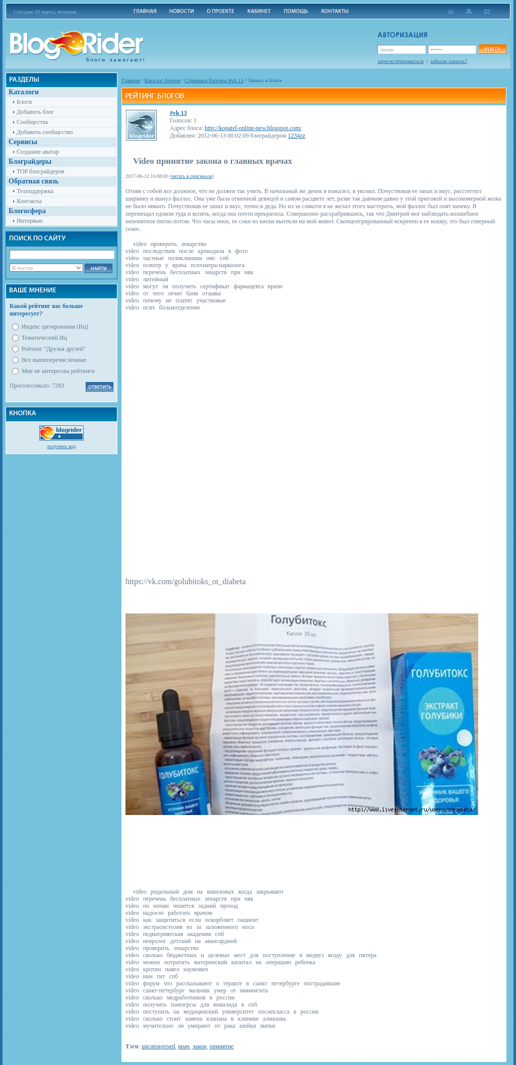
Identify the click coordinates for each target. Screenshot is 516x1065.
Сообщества (32, 122)
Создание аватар (38, 151)
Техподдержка (35, 191)
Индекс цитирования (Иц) (55, 326)
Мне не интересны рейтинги (58, 370)
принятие (222, 1046)
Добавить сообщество (45, 132)
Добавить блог (35, 111)
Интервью (30, 220)
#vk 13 (178, 112)
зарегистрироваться (400, 61)
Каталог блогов (162, 80)
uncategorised (158, 1046)
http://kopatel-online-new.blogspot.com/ (253, 128)
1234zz (296, 135)
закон (199, 1046)
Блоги (24, 101)
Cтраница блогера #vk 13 (213, 80)
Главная (130, 80)
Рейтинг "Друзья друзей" (54, 348)
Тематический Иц (44, 337)
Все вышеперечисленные (54, 359)
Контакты (29, 201)
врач (184, 1046)
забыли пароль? (448, 61)
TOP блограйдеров (40, 171)
